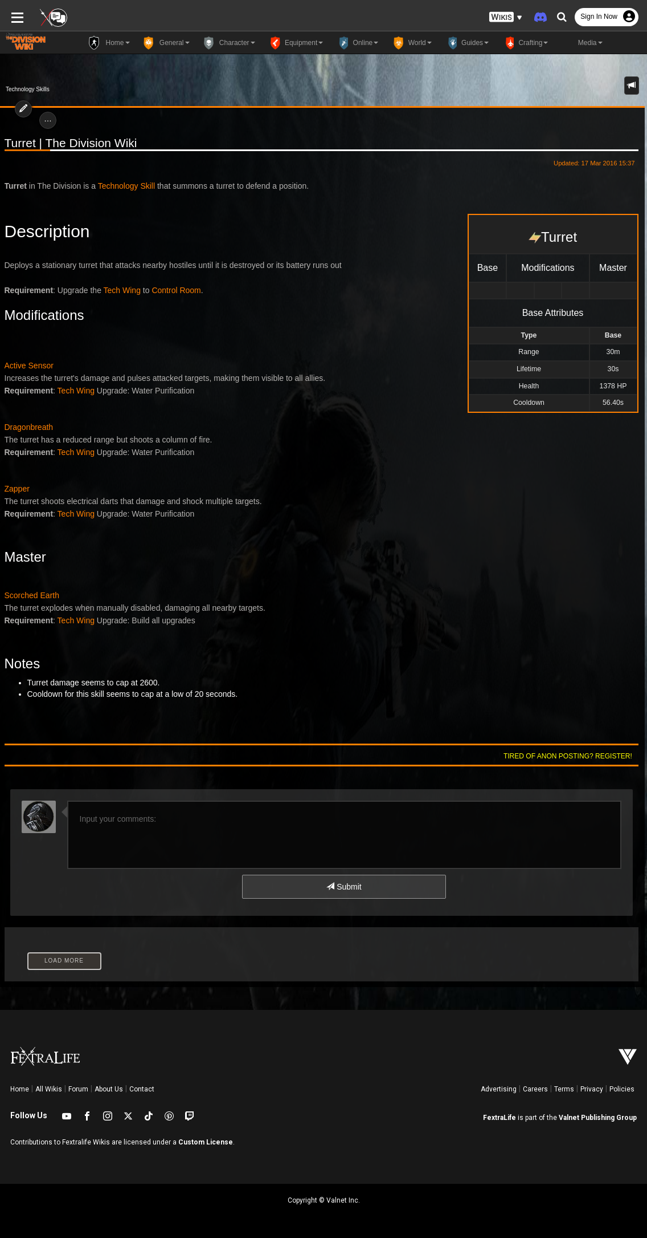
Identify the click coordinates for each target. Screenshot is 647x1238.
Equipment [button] (295, 43)
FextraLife (499, 1118)
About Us (109, 1089)
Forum (78, 1089)
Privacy (591, 1089)
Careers (535, 1089)
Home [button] (108, 43)
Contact (141, 1089)
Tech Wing (122, 290)
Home (19, 1089)
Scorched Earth (32, 595)
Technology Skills (28, 89)
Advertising (499, 1089)
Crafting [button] (524, 43)
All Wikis (48, 1089)
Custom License (205, 1142)
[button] (505, 17)
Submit (343, 886)
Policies (621, 1089)
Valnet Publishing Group (598, 1118)
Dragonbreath (29, 427)
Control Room (175, 290)
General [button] (165, 43)
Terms (564, 1089)
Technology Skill (126, 185)
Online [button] (356, 43)
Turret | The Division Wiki (71, 142)
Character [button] (228, 43)
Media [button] (580, 43)
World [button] (410, 43)
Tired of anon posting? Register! (567, 756)
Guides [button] (466, 43)
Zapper (17, 488)
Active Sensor (29, 365)
